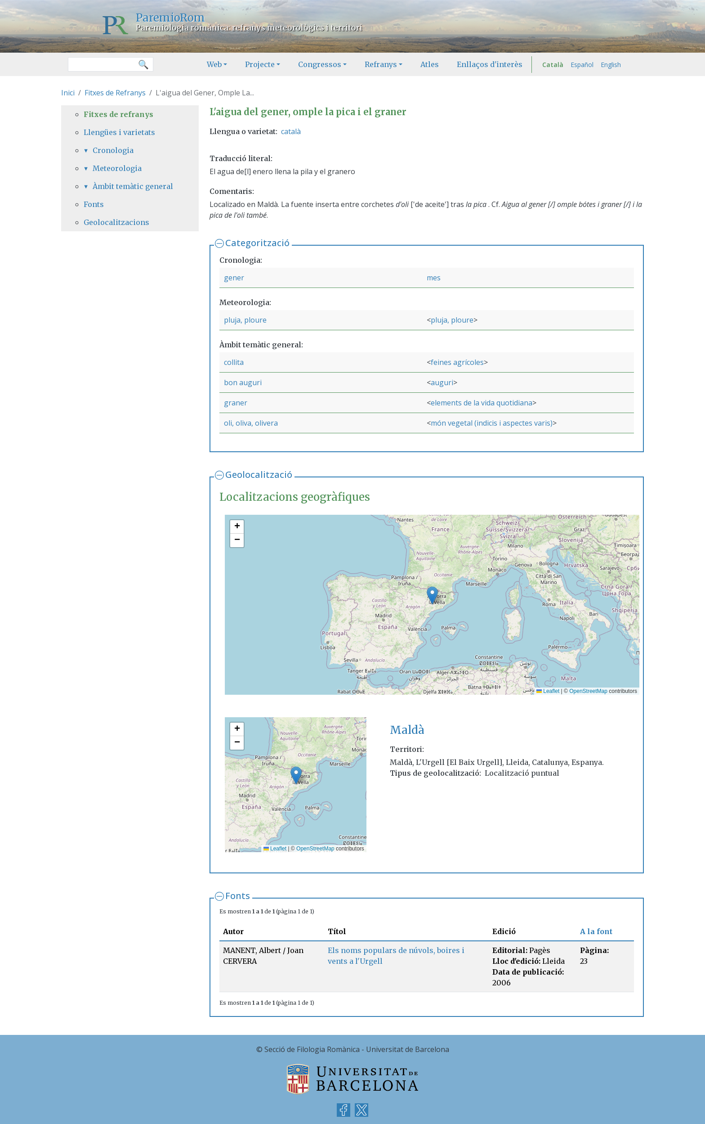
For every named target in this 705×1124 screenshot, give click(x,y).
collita (234, 362)
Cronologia (113, 150)
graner (235, 403)
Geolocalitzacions (116, 222)
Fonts (237, 896)
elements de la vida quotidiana (481, 403)
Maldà (407, 730)
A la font (596, 931)
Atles (429, 64)
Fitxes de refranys (118, 114)
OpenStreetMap (588, 691)
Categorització (257, 243)
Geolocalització (258, 474)
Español (582, 64)
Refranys (381, 64)
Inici (68, 93)
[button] (432, 595)
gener (234, 278)
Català (552, 64)
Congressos (319, 64)
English (611, 64)
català (291, 131)
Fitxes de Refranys (115, 93)
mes (434, 278)
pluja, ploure (245, 320)
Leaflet (547, 691)
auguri (442, 382)
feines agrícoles (457, 362)
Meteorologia (117, 168)
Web (214, 64)
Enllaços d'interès (489, 64)
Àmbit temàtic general (133, 186)
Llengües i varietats (119, 132)
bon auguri (243, 382)
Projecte (260, 64)
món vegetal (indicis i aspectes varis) (492, 423)
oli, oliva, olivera (251, 423)
